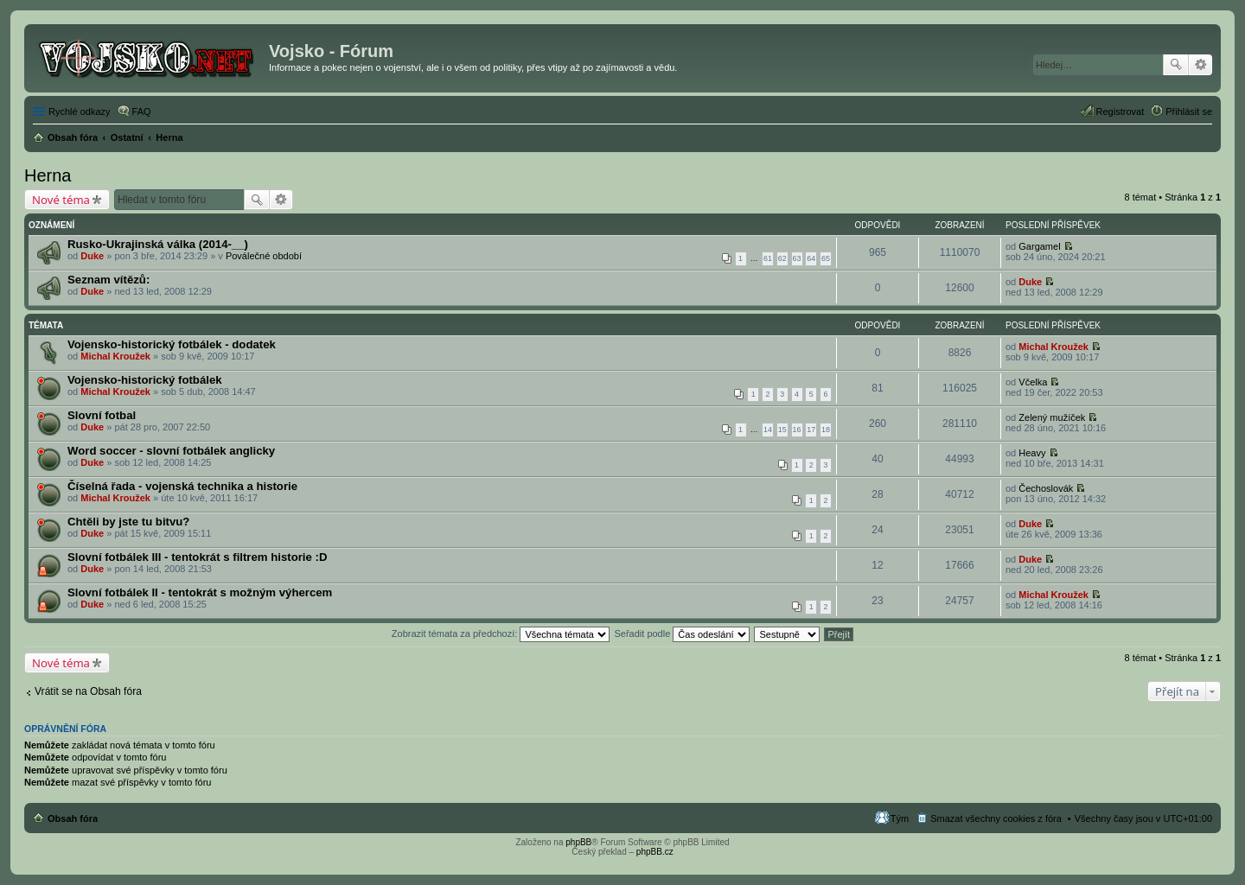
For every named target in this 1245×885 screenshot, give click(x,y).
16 (797, 429)
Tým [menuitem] (900, 818)
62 (782, 258)
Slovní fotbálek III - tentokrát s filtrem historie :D (197, 557)
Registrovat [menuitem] (1120, 111)
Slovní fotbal (101, 415)
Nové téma (61, 199)
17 (811, 429)
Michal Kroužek (115, 356)
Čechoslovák (1045, 488)
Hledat (1176, 64)
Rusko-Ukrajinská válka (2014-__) (157, 244)
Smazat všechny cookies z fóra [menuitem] (996, 818)
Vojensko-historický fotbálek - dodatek (171, 344)
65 (825, 258)
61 (767, 258)
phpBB (578, 842)
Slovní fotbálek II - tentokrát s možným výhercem (199, 592)
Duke (92, 256)
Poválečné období (264, 256)
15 (782, 429)
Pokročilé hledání (1200, 64)
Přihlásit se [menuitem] (1188, 111)
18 (825, 429)
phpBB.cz (655, 851)
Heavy (1031, 453)
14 (767, 429)
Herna (47, 175)
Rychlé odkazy (79, 111)
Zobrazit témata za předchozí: (501, 633)
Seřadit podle (682, 633)
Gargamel (1039, 246)
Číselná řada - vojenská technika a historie (182, 486)
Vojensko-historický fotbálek (144, 379)
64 (811, 258)
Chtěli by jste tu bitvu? (128, 521)
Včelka (1032, 382)
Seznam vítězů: (108, 279)
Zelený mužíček (1051, 417)
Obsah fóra (73, 818)
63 (797, 258)
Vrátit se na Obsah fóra (88, 691)
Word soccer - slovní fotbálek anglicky (171, 450)
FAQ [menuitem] (141, 111)
